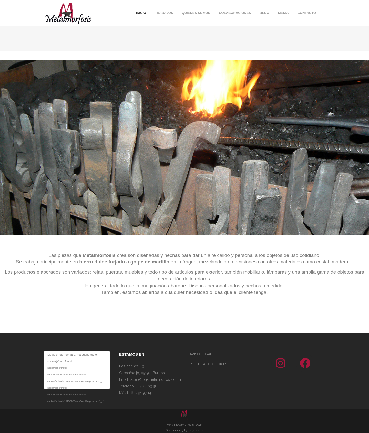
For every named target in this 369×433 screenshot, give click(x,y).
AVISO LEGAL (201, 354)
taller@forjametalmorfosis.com (155, 379)
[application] (77, 370)
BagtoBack (196, 430)
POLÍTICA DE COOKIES (208, 364)
